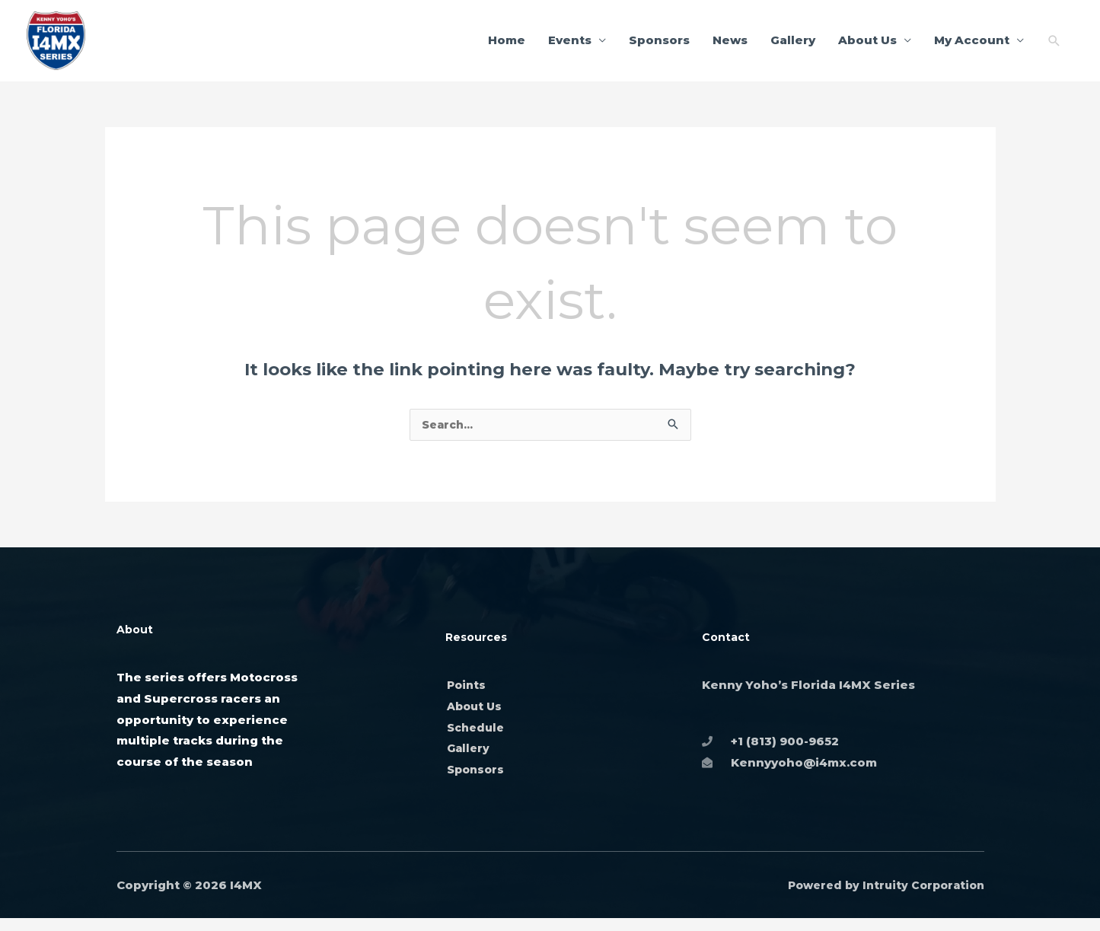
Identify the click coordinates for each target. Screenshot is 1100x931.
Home (506, 45)
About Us (867, 45)
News (730, 45)
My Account (971, 45)
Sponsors (659, 45)
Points (467, 697)
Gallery (792, 45)
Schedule (478, 739)
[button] (1054, 45)
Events (569, 45)
